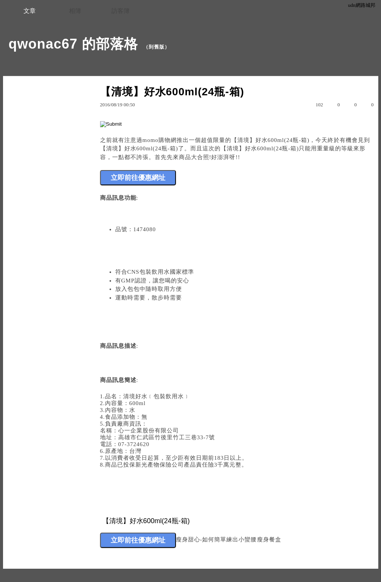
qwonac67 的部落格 (73, 44)
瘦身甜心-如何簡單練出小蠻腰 (216, 539)
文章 (30, 11)
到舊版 (157, 47)
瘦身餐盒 (269, 539)
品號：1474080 (135, 229)
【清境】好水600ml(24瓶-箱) (270, 140)
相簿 (75, 11)
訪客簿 (120, 11)
